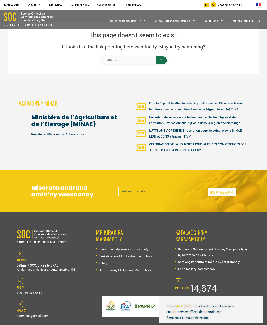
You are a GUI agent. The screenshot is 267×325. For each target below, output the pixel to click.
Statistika (55, 4)
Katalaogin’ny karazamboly (174, 20)
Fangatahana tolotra (246, 20)
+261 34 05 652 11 (29, 293)
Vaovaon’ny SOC (106, 4)
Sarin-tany (213, 20)
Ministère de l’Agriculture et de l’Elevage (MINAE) (74, 120)
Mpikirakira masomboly (128, 20)
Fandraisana (11, 4)
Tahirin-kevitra (79, 4)
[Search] (206, 5)
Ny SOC (34, 4)
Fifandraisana (133, 4)
